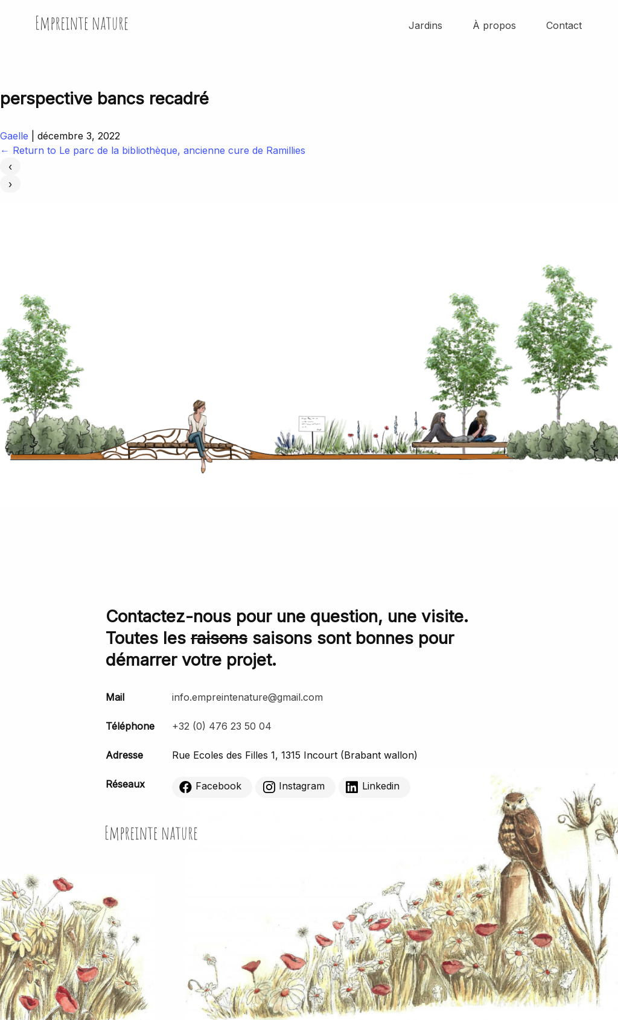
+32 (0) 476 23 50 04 (222, 726)
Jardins (425, 25)
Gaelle (14, 136)
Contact (564, 25)
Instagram (294, 787)
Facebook (210, 787)
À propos (494, 25)
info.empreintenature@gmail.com (247, 697)
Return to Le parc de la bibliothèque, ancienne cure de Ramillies (152, 150)
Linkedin (373, 787)
